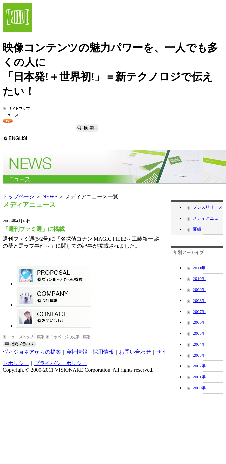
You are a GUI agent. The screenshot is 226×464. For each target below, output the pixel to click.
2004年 (199, 344)
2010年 (199, 278)
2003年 (199, 355)
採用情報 (103, 352)
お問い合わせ (135, 352)
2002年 (199, 365)
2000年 (199, 387)
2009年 (199, 289)
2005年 (199, 333)
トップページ (18, 196)
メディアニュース (208, 220)
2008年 (199, 300)
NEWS (49, 196)
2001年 (199, 376)
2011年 (199, 267)
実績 (197, 229)
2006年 (199, 322)
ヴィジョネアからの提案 (32, 352)
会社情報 (76, 352)
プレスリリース (208, 207)
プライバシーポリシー (60, 363)
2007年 (199, 311)
